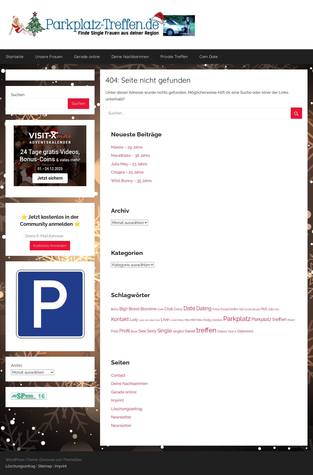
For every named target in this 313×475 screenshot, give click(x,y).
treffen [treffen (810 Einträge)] (206, 330)
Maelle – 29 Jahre (127, 147)
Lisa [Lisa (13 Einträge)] (157, 320)
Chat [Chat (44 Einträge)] (168, 309)
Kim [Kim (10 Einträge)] (277, 309)
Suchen (17, 94)
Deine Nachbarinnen (130, 56)
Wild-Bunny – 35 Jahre (131, 180)
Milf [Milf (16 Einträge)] (193, 320)
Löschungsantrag (126, 408)
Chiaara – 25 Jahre (127, 172)
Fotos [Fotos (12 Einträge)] (216, 309)
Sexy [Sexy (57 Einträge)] (151, 331)
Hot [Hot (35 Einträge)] (264, 309)
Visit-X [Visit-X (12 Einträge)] (232, 331)
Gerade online (87, 56)
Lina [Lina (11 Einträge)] (151, 320)
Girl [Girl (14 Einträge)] (241, 309)
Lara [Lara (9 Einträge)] (141, 320)
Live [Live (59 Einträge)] (165, 319)
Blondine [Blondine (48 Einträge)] (148, 309)
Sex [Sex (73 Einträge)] (142, 330)
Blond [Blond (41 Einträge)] (134, 309)
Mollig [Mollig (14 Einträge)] (207, 320)
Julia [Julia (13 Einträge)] (271, 309)
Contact (118, 375)
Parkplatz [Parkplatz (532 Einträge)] (237, 318)
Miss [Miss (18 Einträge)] (199, 320)
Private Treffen (174, 56)
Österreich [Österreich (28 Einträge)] (245, 331)
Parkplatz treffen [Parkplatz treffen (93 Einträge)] (269, 319)
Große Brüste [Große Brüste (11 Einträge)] (252, 309)
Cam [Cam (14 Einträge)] (160, 309)
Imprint (117, 400)
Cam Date (208, 56)
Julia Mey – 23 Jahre (129, 164)
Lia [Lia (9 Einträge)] (146, 320)
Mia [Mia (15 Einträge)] (187, 320)
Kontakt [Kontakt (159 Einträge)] (120, 319)
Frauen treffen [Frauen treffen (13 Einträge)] (229, 309)
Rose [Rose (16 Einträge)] (134, 331)
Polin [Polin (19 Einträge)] (114, 331)
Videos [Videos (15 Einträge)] (222, 331)
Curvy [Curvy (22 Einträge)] (178, 309)
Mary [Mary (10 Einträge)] (181, 320)
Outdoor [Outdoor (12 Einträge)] (217, 320)
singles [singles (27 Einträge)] (178, 331)
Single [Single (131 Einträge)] (164, 331)
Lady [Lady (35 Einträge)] (134, 320)
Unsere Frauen (49, 56)
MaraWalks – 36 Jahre (130, 155)
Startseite (15, 56)
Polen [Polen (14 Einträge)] (291, 320)
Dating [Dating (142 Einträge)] (204, 308)
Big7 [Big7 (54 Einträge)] (123, 308)
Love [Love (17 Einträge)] (173, 320)
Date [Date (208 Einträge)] (189, 308)
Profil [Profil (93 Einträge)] (124, 331)
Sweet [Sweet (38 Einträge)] (190, 331)
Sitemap (45, 466)
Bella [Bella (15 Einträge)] (114, 309)
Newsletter (121, 417)
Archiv (16, 365)
